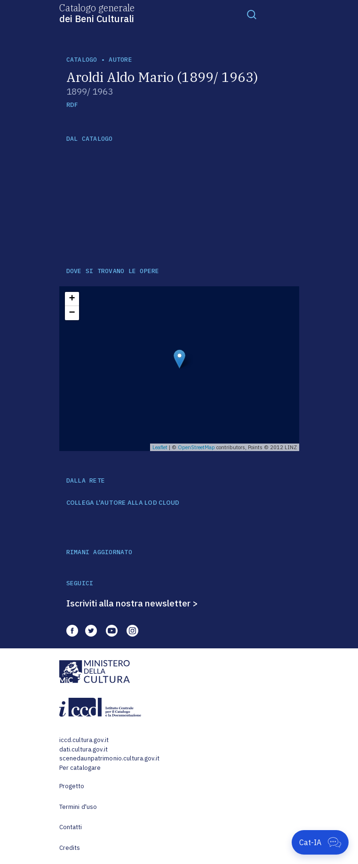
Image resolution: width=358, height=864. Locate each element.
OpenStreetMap (196, 447)
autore (120, 60)
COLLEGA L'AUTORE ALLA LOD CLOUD (123, 503)
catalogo (81, 60)
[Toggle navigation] (252, 14)
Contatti (70, 827)
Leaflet (159, 447)
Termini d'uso (78, 807)
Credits (69, 848)
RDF (72, 105)
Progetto (72, 786)
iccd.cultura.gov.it (84, 740)
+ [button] (72, 299)
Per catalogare (80, 768)
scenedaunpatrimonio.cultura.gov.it (109, 758)
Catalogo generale (97, 12)
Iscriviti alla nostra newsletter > (132, 603)
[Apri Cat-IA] (320, 842)
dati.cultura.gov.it (83, 749)
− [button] (72, 313)
